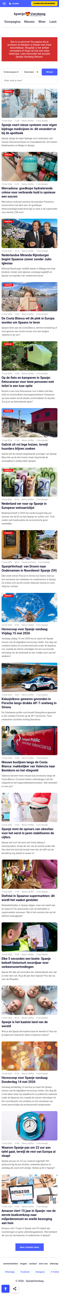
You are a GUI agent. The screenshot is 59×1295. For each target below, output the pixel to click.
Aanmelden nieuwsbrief (44, 4)
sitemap (54, 1263)
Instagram (40, 1272)
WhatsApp (10, 1272)
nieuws (29, 22)
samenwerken (10, 1263)
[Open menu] (4, 3)
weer (42, 22)
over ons (43, 1263)
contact (33, 1263)
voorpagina (12, 22)
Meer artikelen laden (29, 1247)
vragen (23, 1263)
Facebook (25, 1272)
